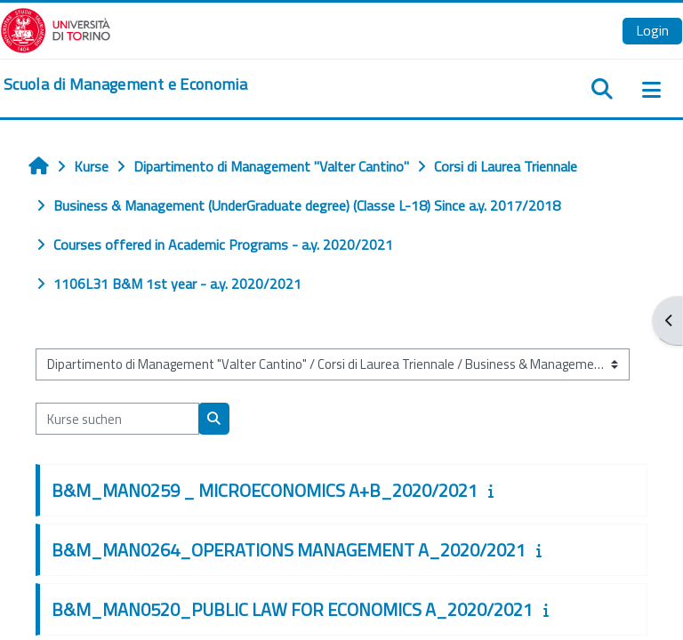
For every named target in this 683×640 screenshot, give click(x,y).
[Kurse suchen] (117, 419)
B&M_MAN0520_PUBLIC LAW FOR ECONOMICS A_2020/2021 (292, 609)
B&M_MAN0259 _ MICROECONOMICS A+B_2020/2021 (265, 490)
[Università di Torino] (55, 28)
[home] (125, 84)
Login (652, 30)
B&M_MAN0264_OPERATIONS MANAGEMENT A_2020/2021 (289, 550)
